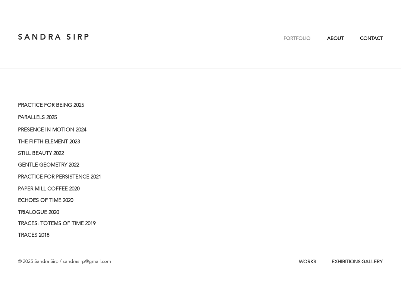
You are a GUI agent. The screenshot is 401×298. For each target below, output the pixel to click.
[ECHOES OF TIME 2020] (64, 200)
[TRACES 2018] (64, 235)
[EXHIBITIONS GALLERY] (357, 261)
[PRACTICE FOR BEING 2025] (64, 105)
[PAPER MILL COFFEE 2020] (64, 189)
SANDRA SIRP (54, 36)
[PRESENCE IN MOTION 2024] (64, 130)
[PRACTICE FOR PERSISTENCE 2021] (64, 177)
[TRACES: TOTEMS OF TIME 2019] (64, 223)
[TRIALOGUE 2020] (64, 212)
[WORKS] (307, 261)
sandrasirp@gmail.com (87, 261)
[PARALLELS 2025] (64, 117)
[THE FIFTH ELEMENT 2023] (64, 142)
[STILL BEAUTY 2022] (64, 153)
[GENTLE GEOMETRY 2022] (64, 165)
